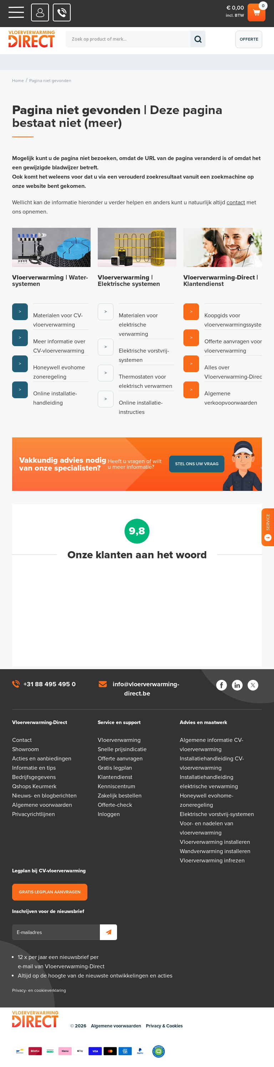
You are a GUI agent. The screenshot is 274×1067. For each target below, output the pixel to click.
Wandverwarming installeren (215, 851)
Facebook (221, 685)
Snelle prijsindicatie (122, 749)
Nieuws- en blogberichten (44, 795)
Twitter (253, 685)
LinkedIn (237, 685)
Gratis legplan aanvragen (50, 891)
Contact (22, 740)
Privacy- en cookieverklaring (39, 990)
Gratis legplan (115, 767)
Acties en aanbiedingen (41, 758)
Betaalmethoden (80, 1051)
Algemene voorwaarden (42, 805)
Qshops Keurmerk (34, 786)
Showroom (25, 749)
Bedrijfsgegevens (34, 777)
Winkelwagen (256, 11)
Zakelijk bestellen (120, 795)
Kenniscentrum (116, 786)
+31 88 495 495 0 (50, 684)
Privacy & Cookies (164, 1026)
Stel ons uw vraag (197, 463)
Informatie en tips (34, 767)
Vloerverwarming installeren (215, 842)
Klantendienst (115, 777)
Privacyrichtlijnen (33, 814)
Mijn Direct (40, 12)
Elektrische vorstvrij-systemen (217, 814)
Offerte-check (115, 805)
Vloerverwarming (119, 740)
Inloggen (109, 814)
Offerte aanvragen (250, 42)
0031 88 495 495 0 (62, 12)
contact (236, 202)
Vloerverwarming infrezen (212, 860)
